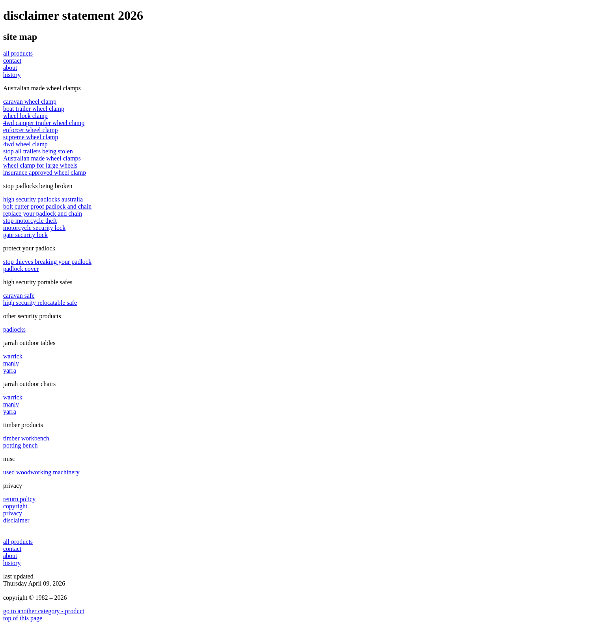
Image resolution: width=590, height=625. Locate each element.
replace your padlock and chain (42, 213)
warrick (12, 356)
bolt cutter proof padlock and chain (47, 206)
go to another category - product (43, 611)
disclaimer (16, 520)
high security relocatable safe (40, 302)
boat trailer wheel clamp (33, 108)
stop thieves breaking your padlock (47, 261)
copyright (15, 506)
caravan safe (19, 295)
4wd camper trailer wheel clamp (43, 122)
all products (18, 53)
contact (12, 60)
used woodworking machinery (41, 472)
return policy (19, 499)
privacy (12, 513)
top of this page (22, 618)
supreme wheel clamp (30, 137)
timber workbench (26, 438)
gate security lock (25, 234)
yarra (9, 370)
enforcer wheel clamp (30, 130)
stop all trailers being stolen (38, 151)
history (12, 74)
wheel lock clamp (25, 115)
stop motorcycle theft (30, 220)
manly (11, 363)
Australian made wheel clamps (42, 158)
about (10, 67)
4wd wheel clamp (25, 144)
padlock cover (21, 268)
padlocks (14, 329)
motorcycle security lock (34, 227)
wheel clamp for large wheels (40, 165)
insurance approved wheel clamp (44, 172)
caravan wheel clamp (29, 101)
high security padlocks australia (43, 199)
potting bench (20, 445)
